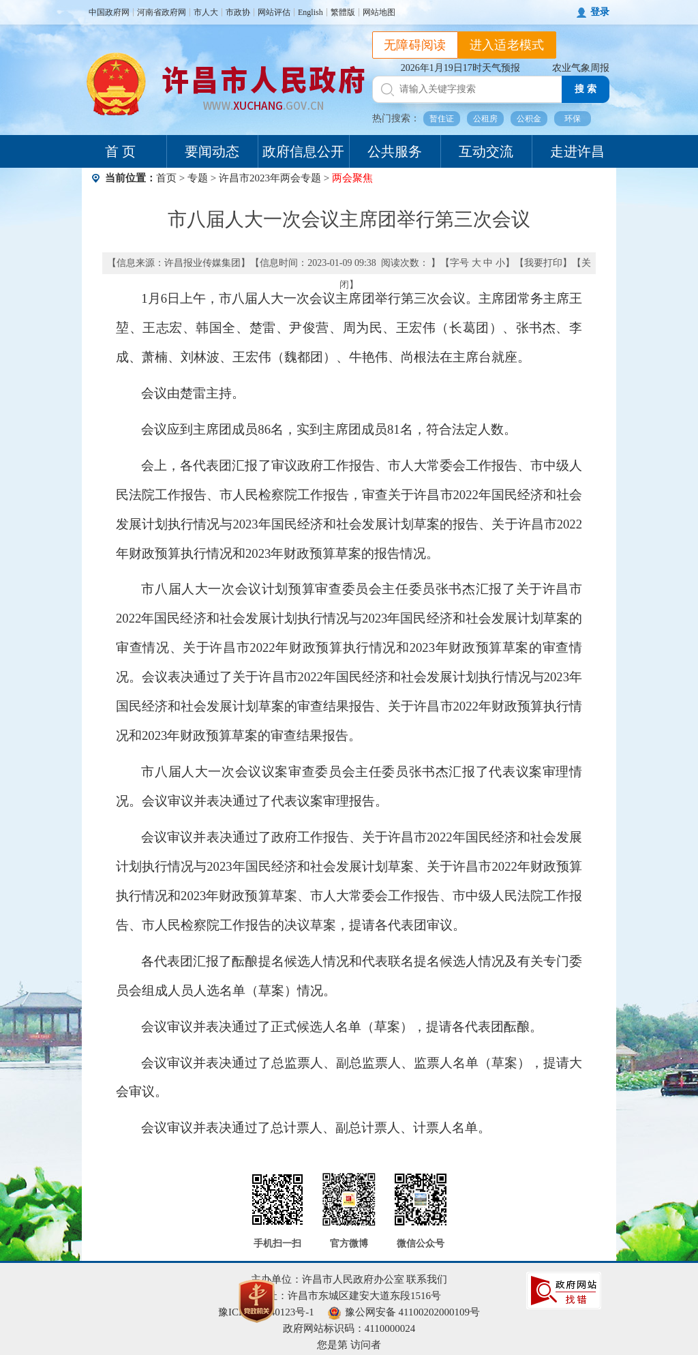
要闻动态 (212, 151)
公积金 (529, 118)
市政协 (238, 12)
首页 (166, 178)
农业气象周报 (580, 68)
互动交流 (486, 151)
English (310, 12)
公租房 (485, 118)
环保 (572, 118)
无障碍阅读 (415, 45)
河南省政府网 (161, 12)
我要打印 (543, 263)
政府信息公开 (303, 151)
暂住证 (441, 118)
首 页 (120, 151)
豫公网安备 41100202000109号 (404, 1312)
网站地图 (379, 12)
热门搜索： (396, 118)
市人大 (206, 12)
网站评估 (274, 12)
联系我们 (426, 1279)
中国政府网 (109, 12)
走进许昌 (577, 151)
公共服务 (394, 151)
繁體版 (343, 12)
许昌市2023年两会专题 (270, 178)
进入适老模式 (507, 45)
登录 (599, 12)
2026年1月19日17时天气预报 (460, 68)
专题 (197, 178)
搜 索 (585, 89)
